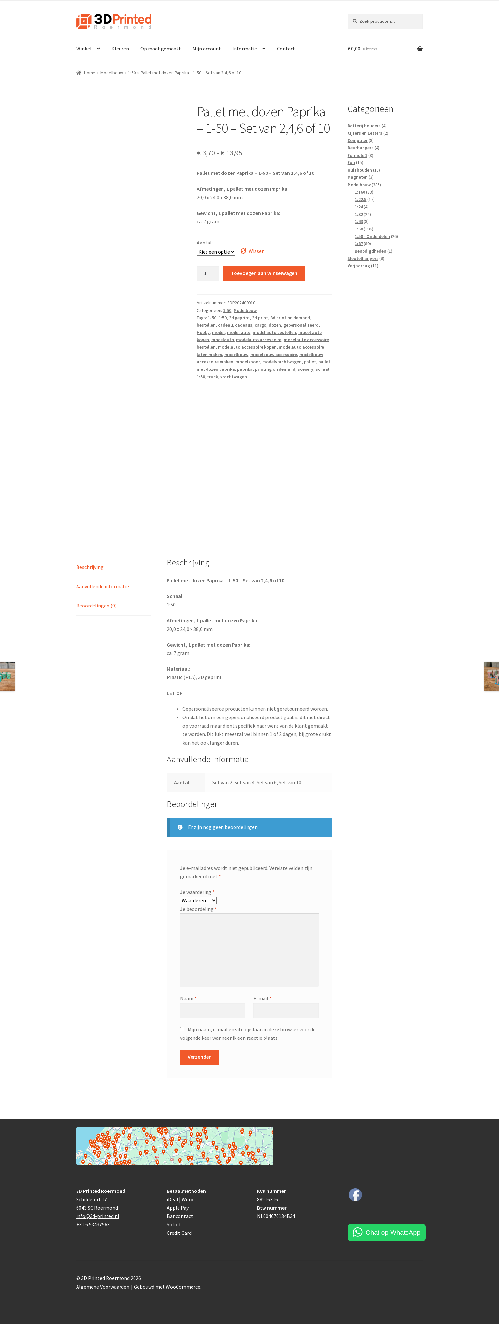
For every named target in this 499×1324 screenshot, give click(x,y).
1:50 (132, 73)
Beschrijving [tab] (90, 567)
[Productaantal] (208, 273)
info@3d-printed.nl (97, 1216)
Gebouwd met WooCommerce (167, 1286)
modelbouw (236, 354)
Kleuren (120, 48)
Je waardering (197, 892)
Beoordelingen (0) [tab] (96, 605)
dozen (275, 325)
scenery (305, 369)
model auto (238, 332)
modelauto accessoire (258, 339)
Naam (188, 998)
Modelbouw (111, 73)
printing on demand (275, 369)
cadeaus (243, 325)
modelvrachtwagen (282, 362)
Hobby (203, 332)
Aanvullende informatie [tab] (102, 586)
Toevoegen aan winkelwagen (264, 273)
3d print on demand (290, 318)
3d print (260, 318)
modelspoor (247, 362)
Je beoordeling (198, 909)
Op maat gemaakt (160, 48)
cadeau (225, 325)
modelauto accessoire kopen (247, 347)
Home (89, 73)
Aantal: (205, 242)
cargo (260, 325)
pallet (310, 362)
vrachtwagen (233, 377)
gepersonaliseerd (301, 325)
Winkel (84, 48)
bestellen (206, 325)
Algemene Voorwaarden (102, 1286)
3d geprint (239, 318)
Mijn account (206, 48)
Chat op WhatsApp (393, 1232)
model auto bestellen (274, 332)
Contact (286, 48)
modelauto (222, 339)
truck (212, 377)
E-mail (262, 998)
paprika (245, 369)
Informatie (244, 48)
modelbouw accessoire (273, 354)
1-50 (212, 318)
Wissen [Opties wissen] (256, 251)
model (218, 332)
